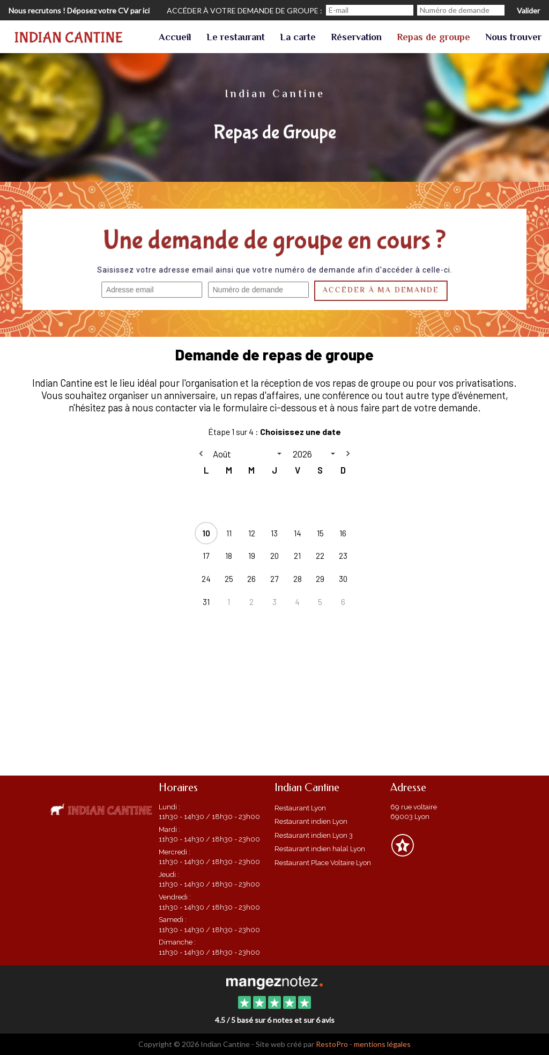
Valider (528, 10)
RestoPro (332, 1044)
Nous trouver (513, 38)
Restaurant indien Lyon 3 (313, 835)
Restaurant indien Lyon (310, 821)
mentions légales (382, 1044)
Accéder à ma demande (381, 291)
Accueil (175, 38)
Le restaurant (235, 38)
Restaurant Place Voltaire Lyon (322, 863)
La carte (298, 38)
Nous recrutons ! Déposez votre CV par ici (79, 10)
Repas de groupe (433, 38)
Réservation (356, 38)
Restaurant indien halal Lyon (319, 849)
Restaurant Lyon (300, 808)
